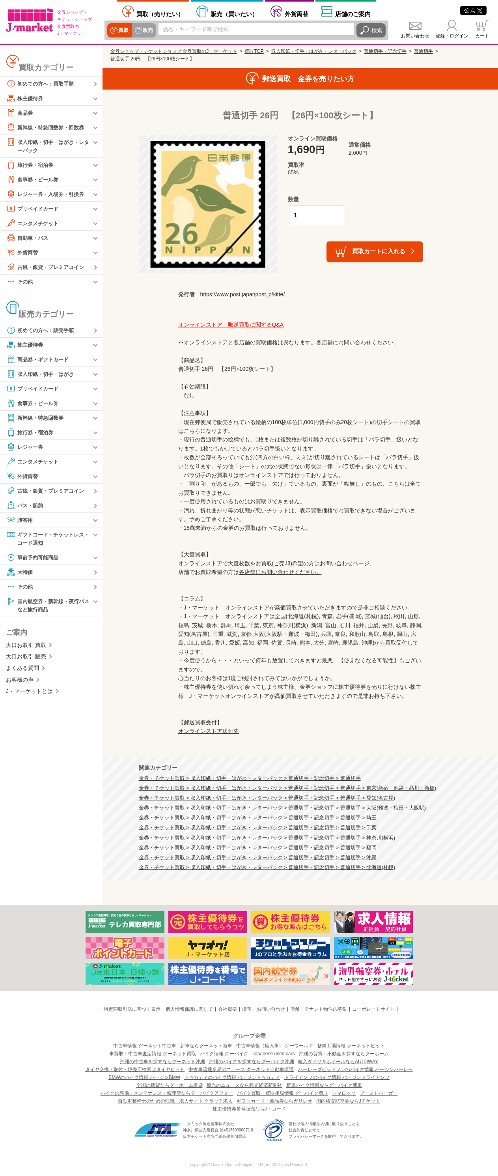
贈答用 (20, 520)
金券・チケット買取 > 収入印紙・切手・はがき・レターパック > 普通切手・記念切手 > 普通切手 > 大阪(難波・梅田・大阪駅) (282, 808)
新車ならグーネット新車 (206, 1046)
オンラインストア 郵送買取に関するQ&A (231, 325)
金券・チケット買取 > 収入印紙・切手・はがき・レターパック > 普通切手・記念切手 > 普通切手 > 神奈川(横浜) (267, 838)
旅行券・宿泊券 (31, 165)
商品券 (20, 113)
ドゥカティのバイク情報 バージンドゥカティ (232, 1077)
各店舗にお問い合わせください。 (357, 342)
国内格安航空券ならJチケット (348, 1101)
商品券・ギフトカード (39, 360)
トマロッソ (344, 1093)
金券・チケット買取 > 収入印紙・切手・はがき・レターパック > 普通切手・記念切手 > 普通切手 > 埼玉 (258, 818)
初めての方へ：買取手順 (42, 83)
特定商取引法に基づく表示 (132, 1009)
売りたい (160, 14)
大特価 (20, 573)
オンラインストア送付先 (208, 731)
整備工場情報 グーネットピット (350, 1046)
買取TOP (253, 51)
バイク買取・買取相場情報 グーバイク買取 (282, 1093)
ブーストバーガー (378, 1093)
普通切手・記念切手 (385, 51)
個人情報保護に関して (189, 1009)
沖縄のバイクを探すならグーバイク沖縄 (251, 1061)
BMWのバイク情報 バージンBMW (144, 1077)
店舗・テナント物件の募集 (318, 1009)
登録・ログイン (451, 36)
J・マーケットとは (29, 693)
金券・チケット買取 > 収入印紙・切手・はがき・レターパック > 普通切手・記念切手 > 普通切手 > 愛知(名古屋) (267, 798)
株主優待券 (25, 98)
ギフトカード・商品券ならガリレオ (274, 1101)
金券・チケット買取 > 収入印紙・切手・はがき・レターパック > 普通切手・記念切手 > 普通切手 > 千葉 (258, 827)
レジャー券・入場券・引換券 (47, 194)
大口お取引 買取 (26, 646)
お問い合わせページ (344, 563)
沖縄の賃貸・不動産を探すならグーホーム (344, 1053)
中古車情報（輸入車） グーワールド (274, 1046)
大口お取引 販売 (26, 658)
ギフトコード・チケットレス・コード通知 (45, 538)
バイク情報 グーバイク (224, 1053)
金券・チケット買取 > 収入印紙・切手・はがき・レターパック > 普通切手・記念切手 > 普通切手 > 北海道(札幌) (267, 867)
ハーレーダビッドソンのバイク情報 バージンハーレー (355, 1069)
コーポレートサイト (373, 1009)
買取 (123, 30)
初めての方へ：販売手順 (42, 330)
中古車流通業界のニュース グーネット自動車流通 (241, 1069)
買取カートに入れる (378, 251)
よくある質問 (22, 670)
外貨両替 (296, 14)
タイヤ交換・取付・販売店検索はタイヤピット (135, 1069)
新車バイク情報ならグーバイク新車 (324, 1085)
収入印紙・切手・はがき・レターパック (47, 145)
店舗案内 (353, 14)
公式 (473, 10)
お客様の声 (20, 681)
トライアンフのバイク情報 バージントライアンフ (337, 1077)
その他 (20, 282)
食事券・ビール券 (34, 180)
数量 (293, 199)
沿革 (247, 1009)
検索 (376, 30)
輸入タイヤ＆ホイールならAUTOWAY (338, 1061)
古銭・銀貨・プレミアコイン (47, 267)
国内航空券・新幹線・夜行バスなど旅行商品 (47, 606)
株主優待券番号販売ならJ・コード (249, 1109)
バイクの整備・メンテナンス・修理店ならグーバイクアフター (167, 1093)
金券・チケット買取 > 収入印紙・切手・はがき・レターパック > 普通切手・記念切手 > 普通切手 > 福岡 (258, 848)
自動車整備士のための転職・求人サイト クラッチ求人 (175, 1101)
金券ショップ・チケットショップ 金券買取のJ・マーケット (173, 51)
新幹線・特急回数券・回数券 (47, 127)
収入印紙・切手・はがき (42, 374)
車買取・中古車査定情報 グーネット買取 (152, 1053)
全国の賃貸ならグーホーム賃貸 (169, 1085)
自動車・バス (28, 238)
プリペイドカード (34, 209)
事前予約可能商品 (34, 558)
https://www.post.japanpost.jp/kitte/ (242, 294)
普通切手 (423, 51)
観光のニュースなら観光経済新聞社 (244, 1085)
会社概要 (227, 1009)
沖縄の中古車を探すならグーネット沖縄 (162, 1061)
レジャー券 (25, 447)
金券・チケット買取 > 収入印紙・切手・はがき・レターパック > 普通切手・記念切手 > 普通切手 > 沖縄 (258, 857)
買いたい (234, 14)
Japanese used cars (273, 1053)
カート (482, 36)
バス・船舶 (25, 505)
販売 (146, 30)
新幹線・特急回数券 (36, 418)
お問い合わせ (415, 36)
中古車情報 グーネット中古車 (144, 1046)
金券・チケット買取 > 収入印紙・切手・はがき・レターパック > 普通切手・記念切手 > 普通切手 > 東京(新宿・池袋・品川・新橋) (287, 788)
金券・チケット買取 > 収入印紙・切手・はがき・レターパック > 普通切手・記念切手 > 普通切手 (250, 778)
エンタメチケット (34, 223)
